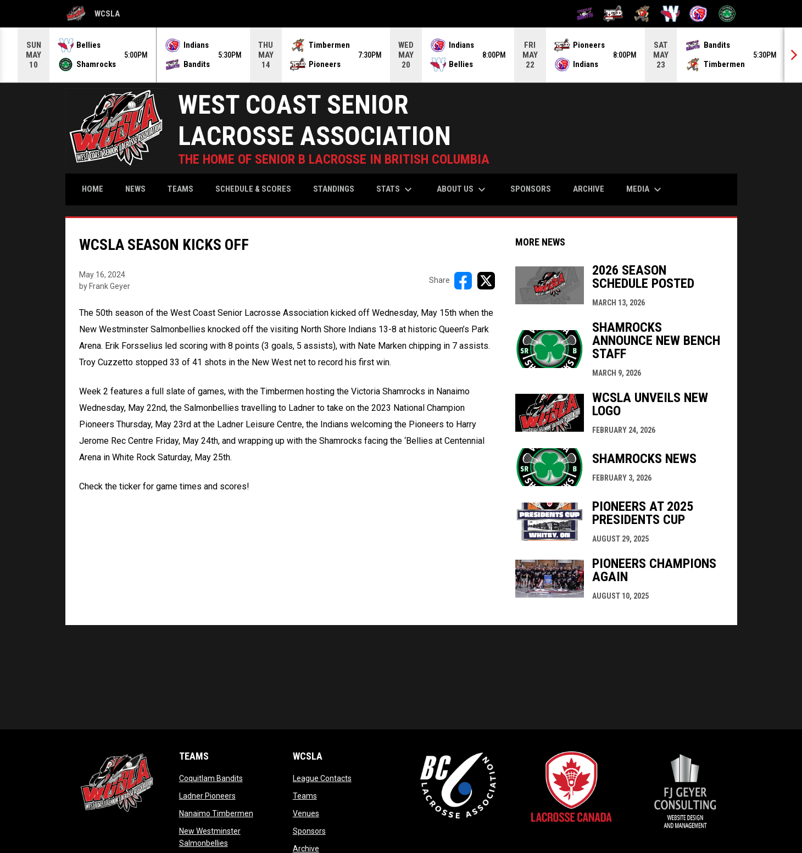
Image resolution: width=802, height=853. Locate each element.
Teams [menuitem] (180, 189)
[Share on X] (486, 280)
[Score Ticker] (401, 54)
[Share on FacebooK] (463, 280)
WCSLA (92, 13)
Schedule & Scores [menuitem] (253, 189)
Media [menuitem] (645, 189)
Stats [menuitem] (395, 189)
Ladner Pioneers (207, 795)
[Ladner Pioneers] (613, 13)
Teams (305, 795)
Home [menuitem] (92, 189)
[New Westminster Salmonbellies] (670, 13)
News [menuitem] (135, 189)
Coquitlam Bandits (211, 778)
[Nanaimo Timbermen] (642, 13)
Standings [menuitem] (333, 189)
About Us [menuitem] (462, 189)
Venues (306, 813)
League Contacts (322, 778)
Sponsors (309, 831)
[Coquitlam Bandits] (585, 13)
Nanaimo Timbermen (216, 813)
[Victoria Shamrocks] (727, 13)
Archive (306, 848)
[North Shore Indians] (698, 13)
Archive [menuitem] (588, 189)
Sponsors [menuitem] (530, 189)
